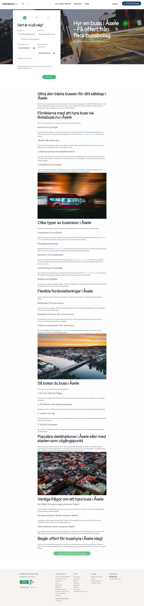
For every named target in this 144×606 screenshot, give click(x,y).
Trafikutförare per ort (80, 591)
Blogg (87, 4)
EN (28, 4)
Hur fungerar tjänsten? (63, 4)
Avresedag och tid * (23, 44)
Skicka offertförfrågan (62, 577)
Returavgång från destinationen (42, 45)
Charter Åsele (96, 583)
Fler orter (76, 589)
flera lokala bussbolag (89, 134)
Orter (57, 583)
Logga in (115, 4)
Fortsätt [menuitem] (49, 77)
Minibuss (58, 587)
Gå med (32, 587)
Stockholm (76, 577)
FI (32, 4)
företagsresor (58, 249)
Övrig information (61, 579)
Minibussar (58, 585)
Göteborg (76, 579)
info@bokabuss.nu (115, 579)
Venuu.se (58, 601)
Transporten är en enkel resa (28, 39)
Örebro (75, 587)
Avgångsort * (21, 30)
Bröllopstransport (61, 589)
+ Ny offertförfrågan (131, 3)
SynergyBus (31, 577)
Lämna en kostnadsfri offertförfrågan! (72, 553)
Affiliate (58, 596)
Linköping (76, 585)
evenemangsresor (90, 273)
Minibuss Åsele (96, 581)
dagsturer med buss (81, 260)
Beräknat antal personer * (25, 58)
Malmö (75, 581)
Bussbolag (58, 581)
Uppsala (76, 583)
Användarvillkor (60, 593)
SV (23, 4)
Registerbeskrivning (62, 591)
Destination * (41, 30)
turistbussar (65, 330)
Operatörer (78, 4)
